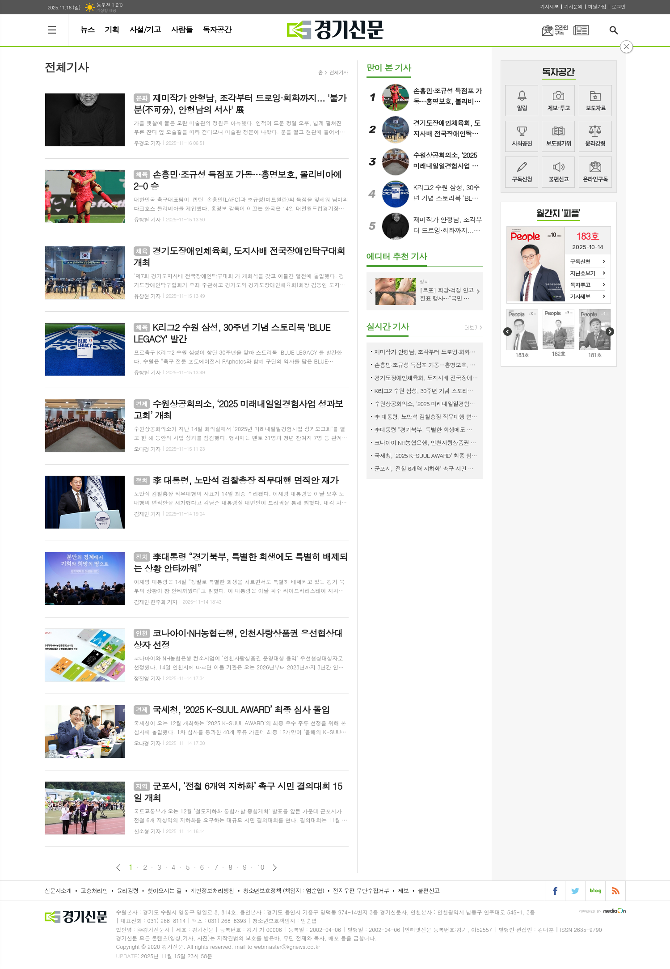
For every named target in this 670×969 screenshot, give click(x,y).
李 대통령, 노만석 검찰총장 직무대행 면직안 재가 (426, 416)
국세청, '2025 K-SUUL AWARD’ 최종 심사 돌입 (426, 455)
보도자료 (595, 100)
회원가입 (597, 6)
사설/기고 (144, 29)
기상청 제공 (107, 10)
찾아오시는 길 (164, 890)
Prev (371, 291)
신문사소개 (58, 890)
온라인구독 (549, 30)
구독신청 (521, 172)
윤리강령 (595, 136)
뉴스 (87, 29)
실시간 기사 (388, 326)
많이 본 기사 (389, 67)
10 (260, 867)
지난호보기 (582, 273)
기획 (112, 29)
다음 (275, 868)
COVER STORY (558, 215)
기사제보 (549, 6)
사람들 (181, 29)
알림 (521, 100)
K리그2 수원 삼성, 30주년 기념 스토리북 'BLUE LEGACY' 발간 (426, 390)
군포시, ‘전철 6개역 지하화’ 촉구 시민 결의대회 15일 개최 (426, 468)
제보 (558, 100)
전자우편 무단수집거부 (361, 890)
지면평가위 (558, 136)
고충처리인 (94, 890)
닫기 (626, 46)
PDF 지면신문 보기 (581, 30)
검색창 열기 (616, 30)
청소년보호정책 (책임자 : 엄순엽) (283, 890)
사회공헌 (521, 136)
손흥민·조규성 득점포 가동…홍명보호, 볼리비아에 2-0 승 (426, 364)
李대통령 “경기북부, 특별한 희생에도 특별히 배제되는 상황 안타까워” (426, 429)
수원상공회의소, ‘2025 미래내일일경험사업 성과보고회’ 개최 (426, 403)
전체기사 (338, 72)
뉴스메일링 (595, 172)
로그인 (618, 6)
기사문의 (573, 6)
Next (478, 291)
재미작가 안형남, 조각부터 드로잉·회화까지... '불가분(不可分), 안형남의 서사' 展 (426, 351)
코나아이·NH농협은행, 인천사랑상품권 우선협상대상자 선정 (426, 442)
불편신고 (558, 172)
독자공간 (216, 29)
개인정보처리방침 (212, 890)
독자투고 (580, 284)
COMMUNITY (559, 74)
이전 (118, 868)
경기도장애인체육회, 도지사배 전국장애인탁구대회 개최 (426, 377)
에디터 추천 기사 (397, 256)
